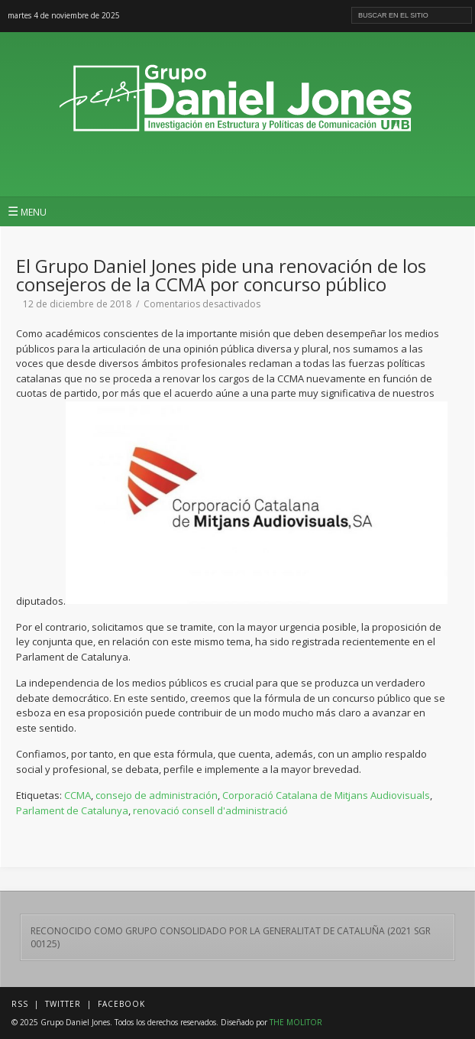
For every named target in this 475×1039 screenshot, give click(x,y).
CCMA (77, 795)
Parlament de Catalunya (72, 810)
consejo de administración (156, 795)
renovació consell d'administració (210, 810)
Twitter (63, 1003)
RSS (19, 1003)
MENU (27, 211)
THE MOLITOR (296, 1022)
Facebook (121, 1003)
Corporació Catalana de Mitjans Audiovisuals (326, 795)
